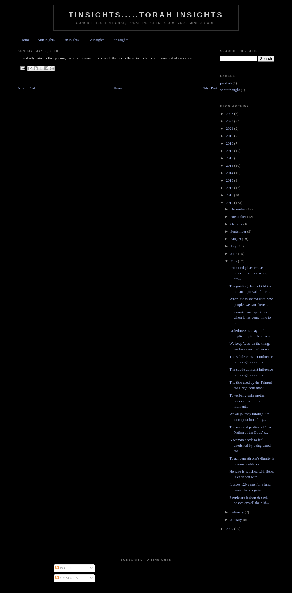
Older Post (209, 88)
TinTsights (71, 40)
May (234, 261)
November (238, 216)
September (238, 231)
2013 (230, 180)
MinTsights (46, 40)
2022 (230, 121)
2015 (230, 165)
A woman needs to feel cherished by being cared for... (250, 445)
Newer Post (26, 88)
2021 (230, 128)
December (238, 209)
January (236, 519)
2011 (230, 195)
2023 (230, 113)
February (237, 512)
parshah (226, 83)
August (236, 239)
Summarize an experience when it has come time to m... (250, 317)
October (236, 224)
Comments (69, 578)
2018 (230, 143)
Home (25, 40)
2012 (230, 188)
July (234, 246)
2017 (230, 151)
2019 (230, 136)
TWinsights (95, 40)
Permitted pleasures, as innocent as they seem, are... (248, 273)
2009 (230, 529)
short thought (230, 90)
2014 (230, 173)
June (234, 253)
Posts (64, 568)
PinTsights (120, 40)
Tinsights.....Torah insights (146, 15)
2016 (230, 158)
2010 (230, 202)
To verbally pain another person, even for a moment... (247, 401)
